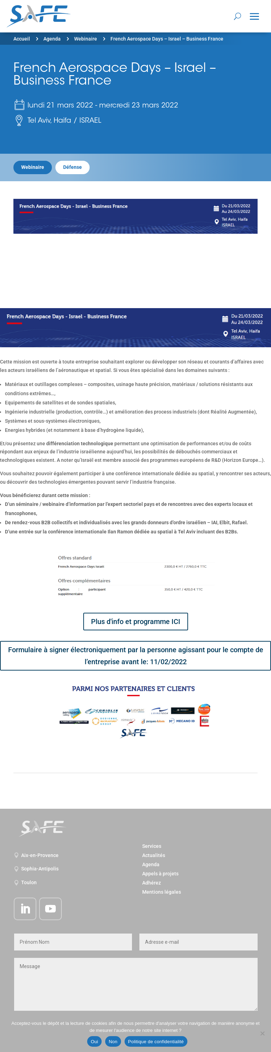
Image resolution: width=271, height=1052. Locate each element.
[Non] (262, 1033)
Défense (72, 167)
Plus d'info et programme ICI (135, 621)
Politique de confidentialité (156, 1041)
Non (113, 1041)
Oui (94, 1041)
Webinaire (85, 39)
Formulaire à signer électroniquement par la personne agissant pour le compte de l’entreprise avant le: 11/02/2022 (135, 656)
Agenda (52, 39)
